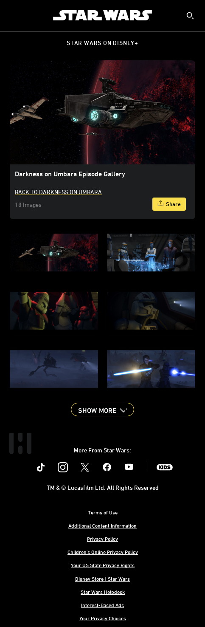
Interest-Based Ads (102, 605)
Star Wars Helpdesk (103, 592)
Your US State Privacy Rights (103, 565)
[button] (102, 409)
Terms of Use (103, 512)
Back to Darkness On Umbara (58, 191)
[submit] (190, 16)
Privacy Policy (102, 539)
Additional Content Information (102, 525)
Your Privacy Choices (102, 618)
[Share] (169, 204)
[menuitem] (13, 15)
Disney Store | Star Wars (102, 579)
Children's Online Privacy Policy (102, 552)
